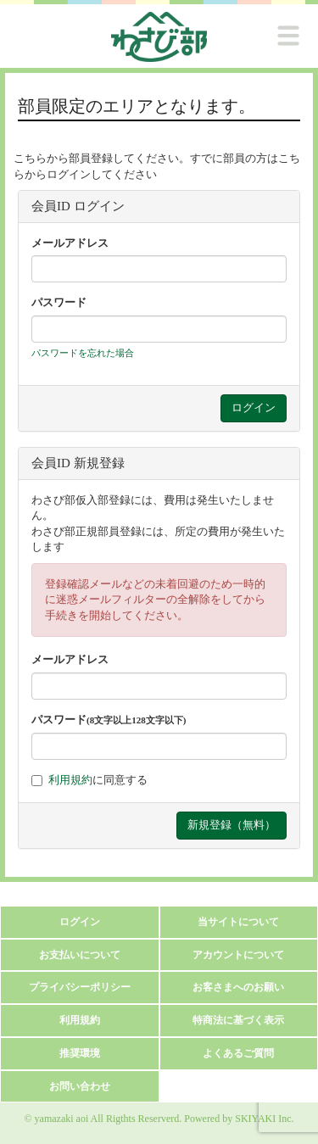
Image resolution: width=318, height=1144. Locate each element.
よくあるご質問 (238, 1053)
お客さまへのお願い (238, 987)
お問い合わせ (79, 1086)
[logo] (159, 36)
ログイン (79, 922)
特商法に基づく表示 (238, 1020)
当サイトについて (238, 922)
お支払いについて (79, 955)
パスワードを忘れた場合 (82, 353)
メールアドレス (70, 243)
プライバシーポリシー (80, 987)
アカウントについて (238, 955)
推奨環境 (79, 1053)
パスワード (58, 302)
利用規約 (70, 779)
